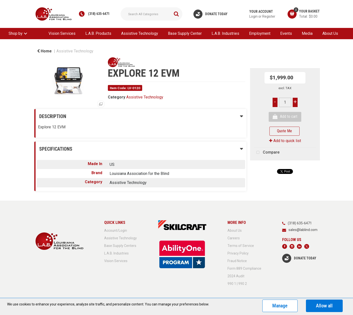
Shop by (16, 33)
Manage (280, 306)
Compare (266, 153)
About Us (330, 33)
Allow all (324, 306)
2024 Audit (235, 276)
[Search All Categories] (151, 14)
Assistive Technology (139, 33)
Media (307, 33)
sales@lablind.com (303, 230)
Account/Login (115, 230)
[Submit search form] (176, 14)
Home (44, 51)
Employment (259, 33)
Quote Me (284, 131)
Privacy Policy (238, 253)
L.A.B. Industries (225, 33)
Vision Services (62, 33)
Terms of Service (240, 246)
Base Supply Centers (120, 246)
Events (286, 33)
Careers (233, 238)
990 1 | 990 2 (237, 284)
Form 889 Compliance (244, 268)
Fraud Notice (237, 261)
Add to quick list (285, 140)
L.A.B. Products (98, 33)
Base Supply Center (185, 33)
